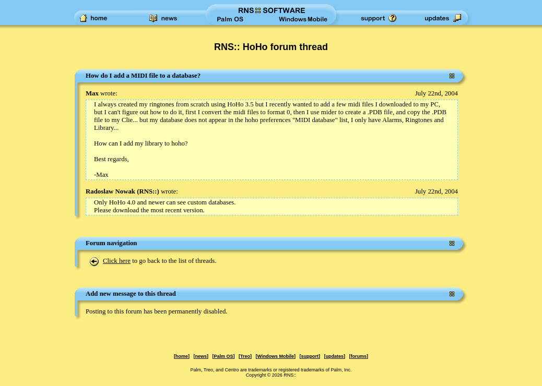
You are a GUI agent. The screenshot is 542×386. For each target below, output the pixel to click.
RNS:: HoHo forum (255, 47)
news (201, 356)
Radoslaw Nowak (110, 191)
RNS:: (148, 191)
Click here (117, 260)
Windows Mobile (275, 356)
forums (358, 356)
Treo (245, 356)
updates (334, 356)
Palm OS (223, 356)
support (310, 356)
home (181, 356)
